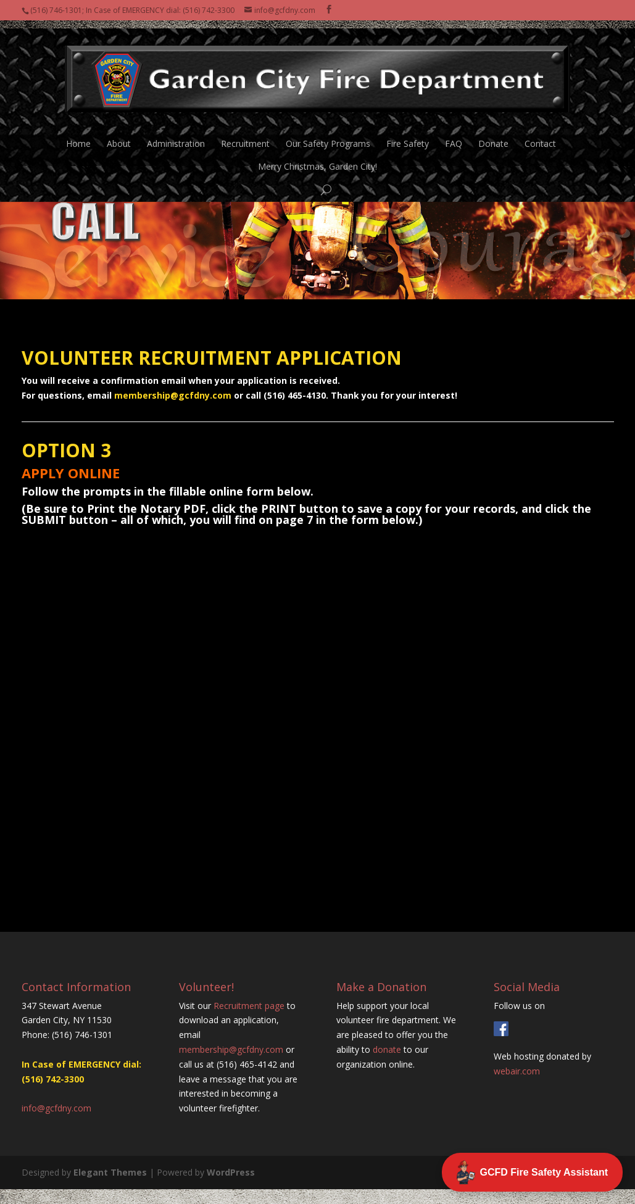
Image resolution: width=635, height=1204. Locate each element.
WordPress (231, 1172)
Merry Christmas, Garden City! (317, 159)
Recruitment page (249, 1005)
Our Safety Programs (328, 136)
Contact (540, 136)
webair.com (517, 1071)
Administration (176, 136)
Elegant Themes (110, 1172)
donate (387, 1049)
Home (78, 136)
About (119, 136)
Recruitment (245, 136)
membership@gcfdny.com (172, 395)
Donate (493, 136)
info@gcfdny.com (56, 1108)
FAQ (453, 136)
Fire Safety (407, 136)
